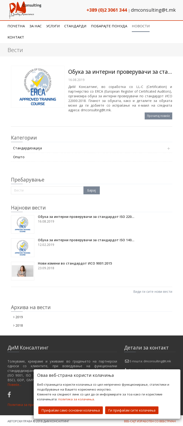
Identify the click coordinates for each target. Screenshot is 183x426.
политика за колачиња (76, 399)
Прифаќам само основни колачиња (70, 409)
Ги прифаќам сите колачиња (131, 409)
